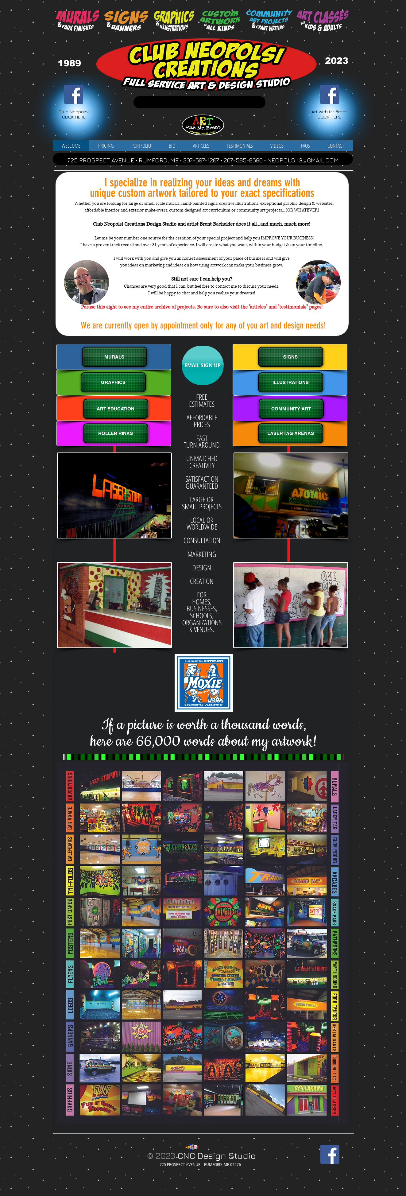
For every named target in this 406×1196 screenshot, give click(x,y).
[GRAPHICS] (113, 382)
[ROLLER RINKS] (115, 433)
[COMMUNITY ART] (291, 409)
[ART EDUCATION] (115, 409)
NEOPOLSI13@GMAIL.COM (303, 160)
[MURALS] (114, 357)
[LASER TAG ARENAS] (290, 433)
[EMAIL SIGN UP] (203, 365)
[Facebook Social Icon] (73, 94)
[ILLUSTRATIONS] (290, 382)
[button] (141, 145)
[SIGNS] (290, 357)
